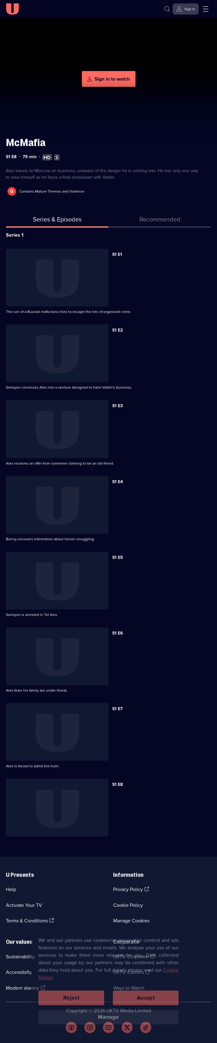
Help (11, 889)
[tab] (159, 220)
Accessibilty (19, 972)
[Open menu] (205, 9)
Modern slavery (22, 988)
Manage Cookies (131, 920)
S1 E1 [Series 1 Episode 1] (117, 254)
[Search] (167, 9)
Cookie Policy (128, 905)
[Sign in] (186, 9)
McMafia (26, 142)
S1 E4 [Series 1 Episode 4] (117, 482)
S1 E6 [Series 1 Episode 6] (117, 633)
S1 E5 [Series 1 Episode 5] (117, 557)
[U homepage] (12, 9)
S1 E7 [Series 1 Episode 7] (117, 709)
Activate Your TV (24, 905)
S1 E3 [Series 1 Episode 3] (117, 406)
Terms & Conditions (27, 920)
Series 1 (15, 234)
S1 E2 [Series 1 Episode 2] (117, 330)
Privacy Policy (128, 889)
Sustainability (20, 956)
